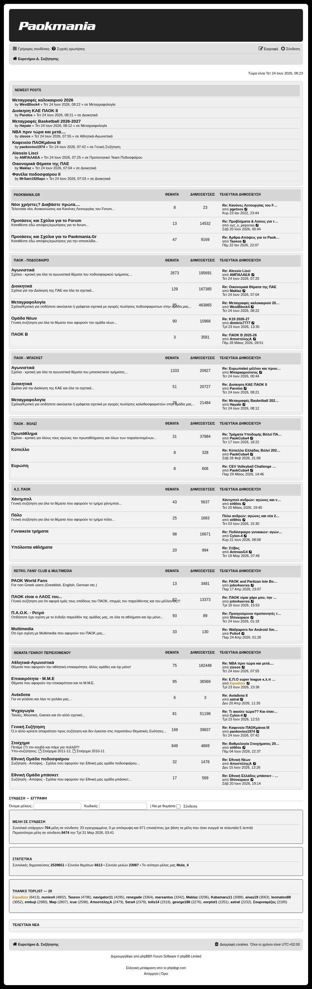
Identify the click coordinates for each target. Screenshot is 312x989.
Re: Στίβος (231, 548)
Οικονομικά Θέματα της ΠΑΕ (40, 163)
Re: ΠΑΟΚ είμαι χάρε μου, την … (249, 597)
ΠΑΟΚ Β (19, 334)
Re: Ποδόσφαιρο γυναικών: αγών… (252, 532)
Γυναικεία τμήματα (30, 531)
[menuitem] (68, 49)
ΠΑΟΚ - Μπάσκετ (28, 358)
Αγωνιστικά (22, 270)
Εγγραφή (39, 798)
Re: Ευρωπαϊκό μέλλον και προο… (251, 368)
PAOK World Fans (29, 580)
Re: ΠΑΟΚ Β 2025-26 (239, 335)
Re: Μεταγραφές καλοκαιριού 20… (251, 303)
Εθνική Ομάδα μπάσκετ (35, 775)
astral (234, 699)
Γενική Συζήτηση (108, 147)
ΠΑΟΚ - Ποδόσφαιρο (31, 260)
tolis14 (153, 902)
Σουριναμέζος (264, 902)
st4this (235, 504)
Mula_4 (182, 865)
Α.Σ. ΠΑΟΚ (22, 489)
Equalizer (237, 683)
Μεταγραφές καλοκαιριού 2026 (42, 100)
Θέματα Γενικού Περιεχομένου (42, 653)
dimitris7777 (240, 323)
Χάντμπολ (21, 499)
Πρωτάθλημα (24, 433)
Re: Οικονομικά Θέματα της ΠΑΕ (249, 287)
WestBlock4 (240, 307)
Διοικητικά (90, 115)
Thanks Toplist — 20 (32, 891)
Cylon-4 (236, 536)
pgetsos (236, 209)
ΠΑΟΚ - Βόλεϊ (25, 424)
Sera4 (130, 902)
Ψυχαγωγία (22, 710)
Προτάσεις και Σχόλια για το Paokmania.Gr (53, 236)
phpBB (145, 956)
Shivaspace (239, 617)
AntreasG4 (239, 552)
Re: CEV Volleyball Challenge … (249, 466)
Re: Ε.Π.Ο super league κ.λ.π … (249, 679)
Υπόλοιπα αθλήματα (31, 547)
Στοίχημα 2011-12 (54, 751)
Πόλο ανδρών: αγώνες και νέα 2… (251, 516)
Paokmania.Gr (27, 195)
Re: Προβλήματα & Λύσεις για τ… (250, 221)
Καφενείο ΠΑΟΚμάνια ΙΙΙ (36, 142)
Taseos (236, 241)
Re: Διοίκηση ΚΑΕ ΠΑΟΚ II (244, 384)
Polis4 (235, 633)
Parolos (236, 388)
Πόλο (16, 515)
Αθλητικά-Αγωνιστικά (96, 136)
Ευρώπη (20, 465)
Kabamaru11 (221, 897)
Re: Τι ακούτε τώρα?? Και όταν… (250, 711)
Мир (53, 902)
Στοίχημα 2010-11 (88, 751)
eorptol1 (210, 902)
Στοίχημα (20, 742)
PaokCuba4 (239, 438)
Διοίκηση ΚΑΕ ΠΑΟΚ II (35, 110)
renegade (134, 897)
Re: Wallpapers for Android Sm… (250, 629)
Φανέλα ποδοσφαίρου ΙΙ (36, 174)
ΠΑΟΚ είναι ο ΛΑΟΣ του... (36, 596)
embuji (30, 902)
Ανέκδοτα (20, 694)
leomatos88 (281, 897)
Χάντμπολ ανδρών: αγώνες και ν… (251, 500)
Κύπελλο (20, 449)
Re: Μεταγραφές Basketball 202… (250, 400)
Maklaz (235, 291)
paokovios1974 (242, 731)
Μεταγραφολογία (102, 104)
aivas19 (251, 897)
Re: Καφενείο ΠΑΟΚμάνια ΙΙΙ (245, 727)
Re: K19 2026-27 (235, 319)
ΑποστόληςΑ (241, 339)
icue (73, 902)
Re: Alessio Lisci (236, 271)
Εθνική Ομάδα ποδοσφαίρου (40, 758)
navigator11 (103, 897)
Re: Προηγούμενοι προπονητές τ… (251, 613)
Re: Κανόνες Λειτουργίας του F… (249, 205)
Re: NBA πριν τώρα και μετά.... (247, 663)
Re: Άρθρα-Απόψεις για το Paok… (251, 237)
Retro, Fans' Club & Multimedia (43, 571)
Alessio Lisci (25, 153)
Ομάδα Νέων (24, 318)
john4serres (240, 585)
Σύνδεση (17, 798)
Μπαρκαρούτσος (244, 372)
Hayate (235, 404)
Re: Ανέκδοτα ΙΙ (235, 695)
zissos (235, 667)
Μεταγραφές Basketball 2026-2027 (46, 121)
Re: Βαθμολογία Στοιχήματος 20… (250, 744)
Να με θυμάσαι (166, 806)
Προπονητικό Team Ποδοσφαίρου (115, 157)
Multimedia (22, 628)
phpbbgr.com (176, 968)
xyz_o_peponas (242, 225)
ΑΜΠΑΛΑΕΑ (240, 275)
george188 (181, 902)
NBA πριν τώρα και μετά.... (39, 131)
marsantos (164, 897)
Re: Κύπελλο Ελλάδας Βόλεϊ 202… (251, 450)
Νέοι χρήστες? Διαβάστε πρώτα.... (45, 204)
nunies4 (48, 897)
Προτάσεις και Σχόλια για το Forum (46, 220)
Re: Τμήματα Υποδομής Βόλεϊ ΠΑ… (252, 434)
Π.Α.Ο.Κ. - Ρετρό (27, 612)
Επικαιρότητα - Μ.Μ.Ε (32, 678)
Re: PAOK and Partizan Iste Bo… (249, 581)
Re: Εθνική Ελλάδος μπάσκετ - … (250, 776)
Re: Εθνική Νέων (236, 760)
